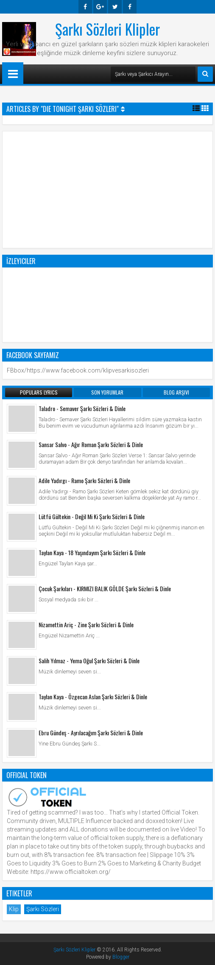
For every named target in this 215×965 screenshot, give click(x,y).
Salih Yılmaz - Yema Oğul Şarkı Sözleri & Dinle (89, 660)
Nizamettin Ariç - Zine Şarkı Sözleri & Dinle (86, 624)
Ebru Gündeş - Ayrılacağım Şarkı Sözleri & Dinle (91, 732)
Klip (14, 909)
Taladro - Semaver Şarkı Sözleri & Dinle (82, 408)
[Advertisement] (107, 189)
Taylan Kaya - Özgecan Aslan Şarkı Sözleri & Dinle (93, 696)
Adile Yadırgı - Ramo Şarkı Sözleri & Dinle (84, 480)
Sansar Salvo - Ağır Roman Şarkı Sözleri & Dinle (91, 444)
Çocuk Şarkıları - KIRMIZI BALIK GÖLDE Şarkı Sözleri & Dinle (105, 588)
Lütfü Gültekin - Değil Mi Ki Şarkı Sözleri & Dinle (92, 516)
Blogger (120, 957)
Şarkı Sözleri (42, 909)
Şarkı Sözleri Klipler (107, 29)
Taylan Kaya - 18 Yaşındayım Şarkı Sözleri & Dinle (92, 552)
